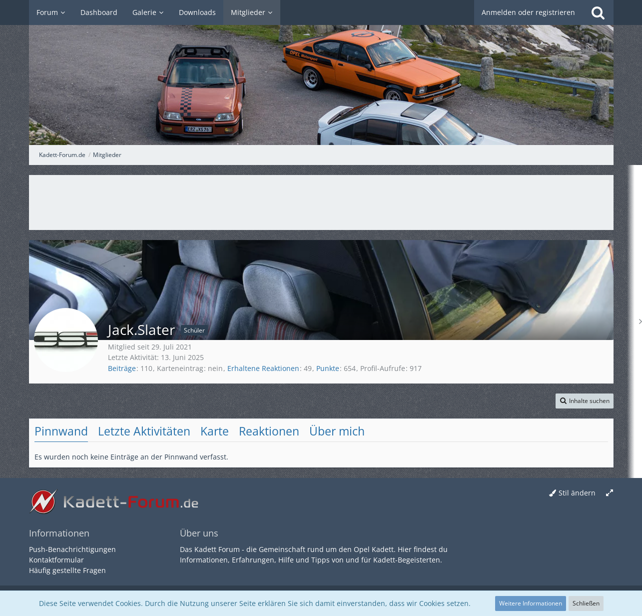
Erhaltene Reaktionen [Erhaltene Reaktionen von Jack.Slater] (263, 368)
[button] (585, 401)
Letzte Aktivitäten (144, 431)
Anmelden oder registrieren (528, 12)
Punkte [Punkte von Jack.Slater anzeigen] (327, 368)
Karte (214, 431)
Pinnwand (61, 431)
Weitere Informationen (530, 603)
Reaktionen (269, 431)
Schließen (586, 603)
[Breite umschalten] (610, 493)
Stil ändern (577, 493)
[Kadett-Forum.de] (321, 72)
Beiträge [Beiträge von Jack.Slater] (122, 368)
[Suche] (598, 12)
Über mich (337, 431)
